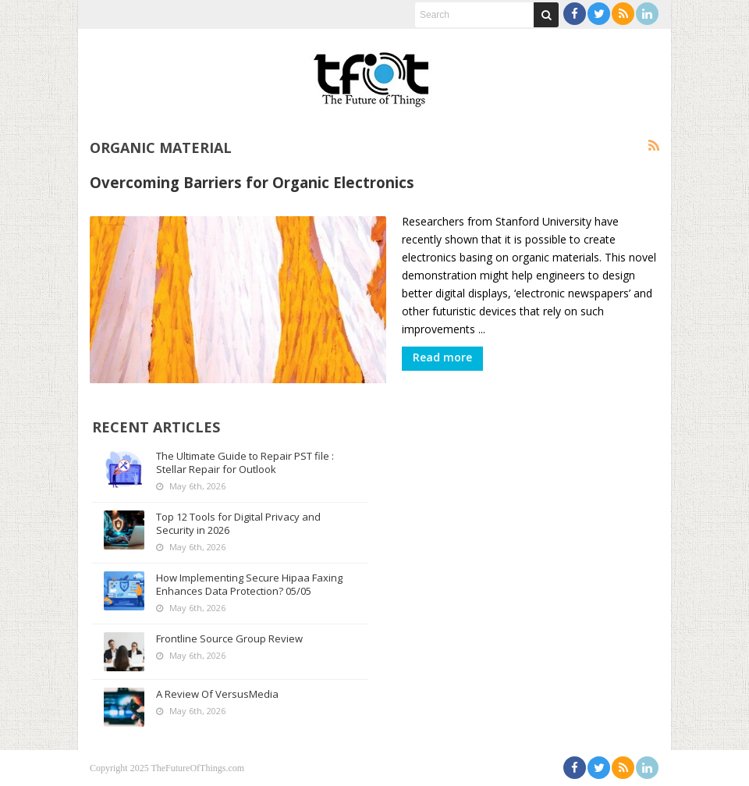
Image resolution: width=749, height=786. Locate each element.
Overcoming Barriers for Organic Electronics (252, 182)
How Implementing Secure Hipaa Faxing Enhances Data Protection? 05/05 (249, 584)
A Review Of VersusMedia (217, 694)
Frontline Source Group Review (229, 638)
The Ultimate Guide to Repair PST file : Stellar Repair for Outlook (245, 462)
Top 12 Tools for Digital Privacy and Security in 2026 (238, 523)
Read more (442, 357)
